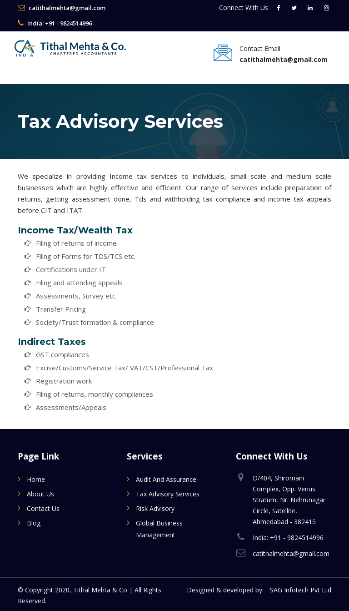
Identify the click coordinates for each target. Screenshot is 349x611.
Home (36, 479)
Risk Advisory (155, 508)
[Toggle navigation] (27, 69)
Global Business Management (159, 529)
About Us (40, 494)
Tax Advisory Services (167, 494)
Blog (33, 523)
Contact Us (43, 508)
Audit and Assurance (166, 479)
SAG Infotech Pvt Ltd (300, 590)
